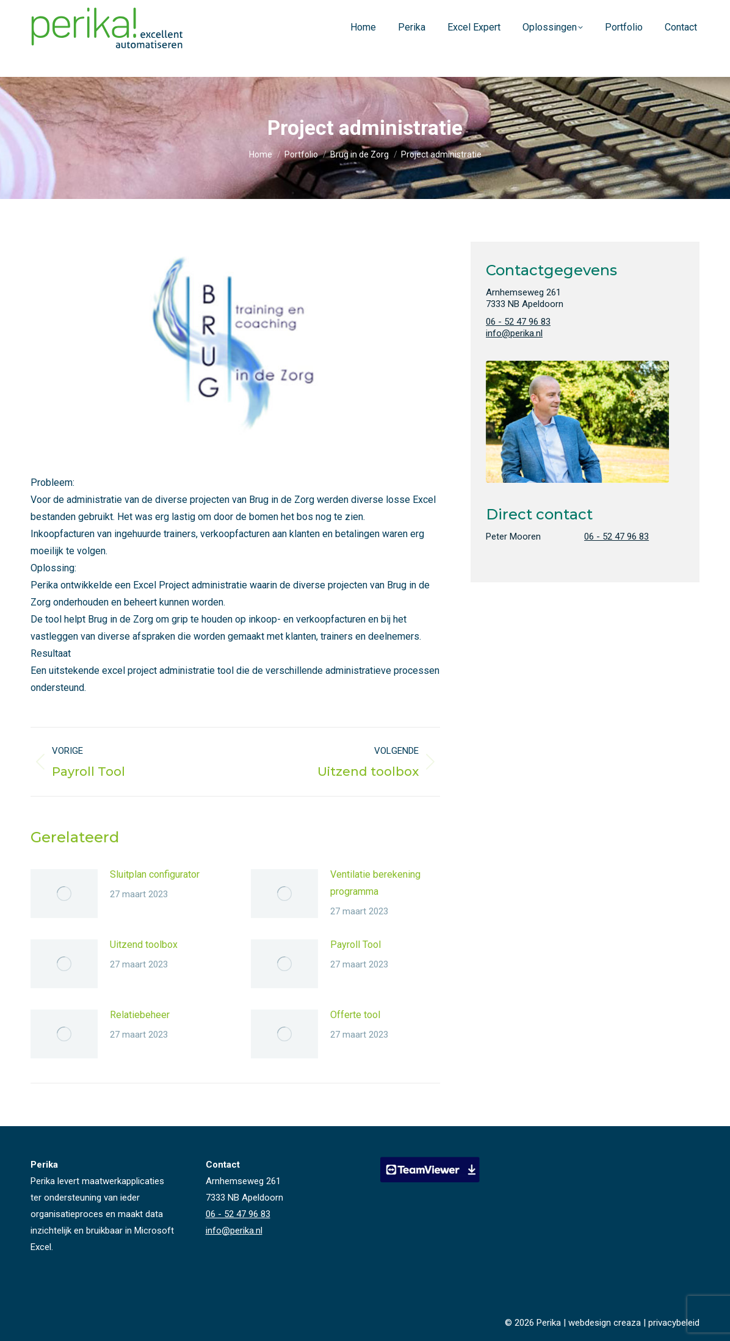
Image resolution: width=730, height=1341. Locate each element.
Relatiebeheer (140, 1015)
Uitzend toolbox (144, 944)
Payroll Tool (355, 944)
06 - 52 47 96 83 (612, 11)
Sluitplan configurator (155, 874)
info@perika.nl (673, 11)
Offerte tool (355, 1015)
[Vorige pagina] (64, 893)
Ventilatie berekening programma (375, 883)
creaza (627, 1322)
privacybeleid (673, 1322)
